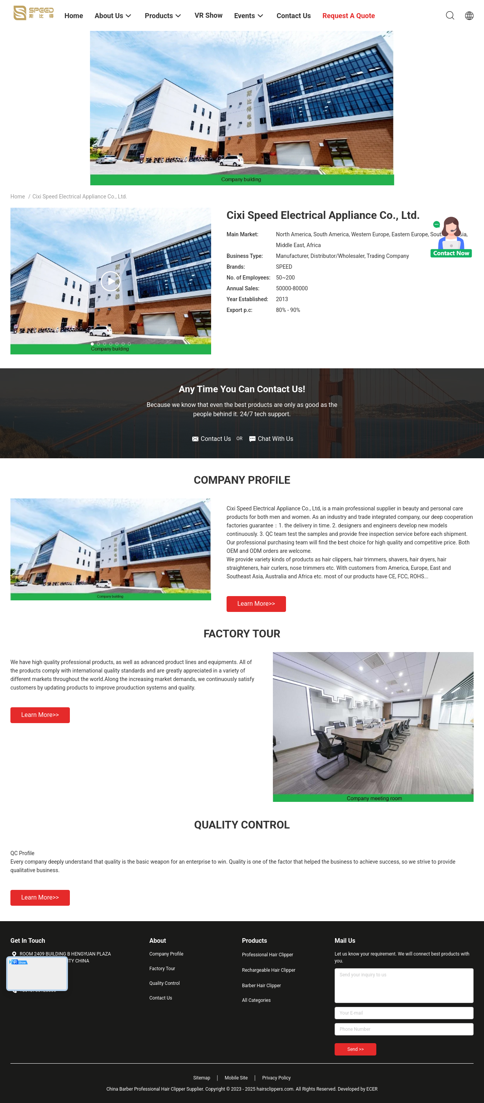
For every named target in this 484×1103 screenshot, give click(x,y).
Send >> (355, 1049)
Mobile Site (236, 1078)
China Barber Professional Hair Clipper (146, 1089)
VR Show (208, 15)
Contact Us (160, 998)
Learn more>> (256, 603)
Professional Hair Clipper (267, 954)
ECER (371, 1089)
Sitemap (201, 1078)
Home (17, 196)
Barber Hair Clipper (261, 985)
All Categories (256, 1000)
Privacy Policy (276, 1078)
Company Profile (166, 954)
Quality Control (164, 983)
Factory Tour (162, 968)
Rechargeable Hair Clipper (268, 970)
